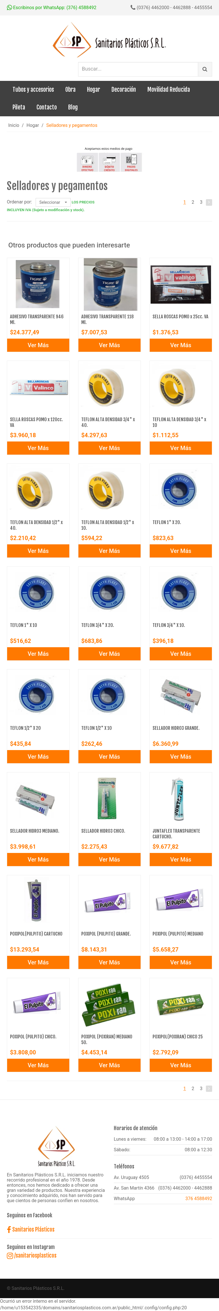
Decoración (123, 89)
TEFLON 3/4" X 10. (169, 625)
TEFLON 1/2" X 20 (25, 728)
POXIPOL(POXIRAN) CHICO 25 (178, 1037)
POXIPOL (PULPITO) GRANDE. (106, 934)
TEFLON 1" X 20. (167, 522)
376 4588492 (198, 1198)
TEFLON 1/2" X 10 (96, 728)
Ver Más (38, 345)
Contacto (46, 107)
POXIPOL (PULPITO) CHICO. (33, 1037)
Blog (73, 107)
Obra (70, 89)
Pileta (19, 107)
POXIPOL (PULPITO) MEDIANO (178, 934)
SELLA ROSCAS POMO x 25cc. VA (180, 316)
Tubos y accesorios (33, 89)
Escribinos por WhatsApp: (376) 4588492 (51, 7)
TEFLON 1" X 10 (23, 625)
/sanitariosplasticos (31, 1255)
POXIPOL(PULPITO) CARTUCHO (36, 934)
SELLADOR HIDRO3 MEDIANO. (34, 831)
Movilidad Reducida (168, 89)
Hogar (93, 89)
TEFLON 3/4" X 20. (97, 625)
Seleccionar (53, 202)
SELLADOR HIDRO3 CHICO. (103, 831)
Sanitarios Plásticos (30, 1229)
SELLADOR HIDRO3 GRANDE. (176, 728)
